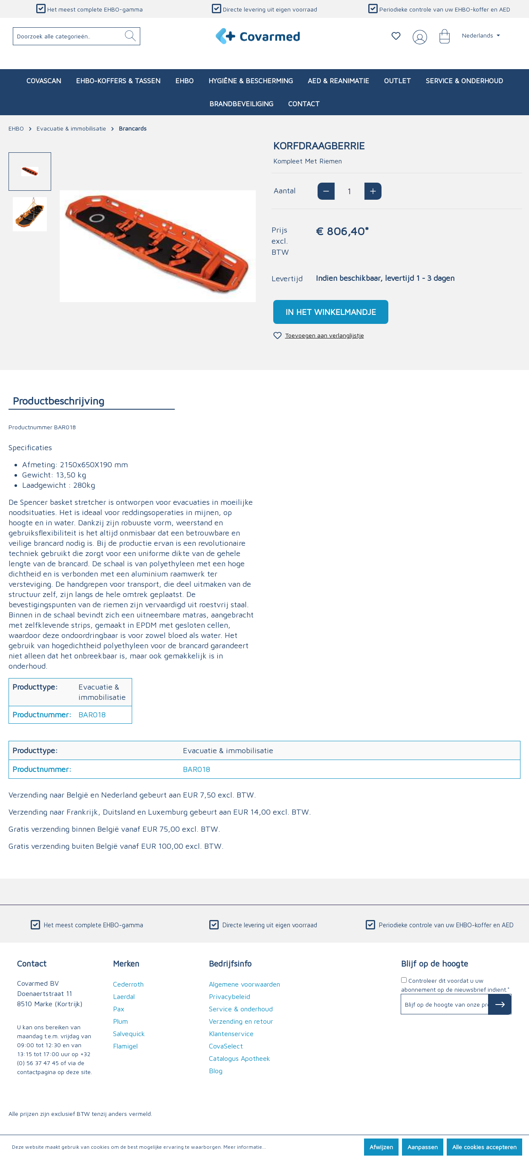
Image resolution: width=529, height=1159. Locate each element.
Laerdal (124, 996)
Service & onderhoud (241, 1009)
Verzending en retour (241, 1021)
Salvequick (129, 1033)
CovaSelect (226, 1046)
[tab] (92, 400)
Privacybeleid (229, 996)
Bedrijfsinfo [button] (230, 963)
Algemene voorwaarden (244, 984)
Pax (118, 1009)
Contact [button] (31, 963)
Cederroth (128, 984)
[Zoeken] (130, 36)
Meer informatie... (244, 1147)
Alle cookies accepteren (484, 1146)
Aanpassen (423, 1146)
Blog (216, 1071)
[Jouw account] (418, 36)
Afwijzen (381, 1146)
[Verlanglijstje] (396, 36)
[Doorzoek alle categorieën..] (76, 36)
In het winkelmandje (331, 312)
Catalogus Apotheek (239, 1058)
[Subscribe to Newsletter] (500, 1004)
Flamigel (125, 1046)
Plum (120, 1021)
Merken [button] (126, 963)
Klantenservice (231, 1033)
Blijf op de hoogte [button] (434, 963)
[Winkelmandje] (440, 36)
